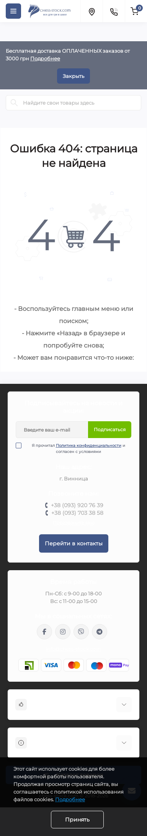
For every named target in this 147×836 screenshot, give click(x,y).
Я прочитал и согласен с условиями (75, 448)
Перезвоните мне (74, 523)
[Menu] (13, 11)
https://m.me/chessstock (44, 632)
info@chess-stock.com (73, 649)
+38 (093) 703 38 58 (77, 512)
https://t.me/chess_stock (99, 632)
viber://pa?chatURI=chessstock (81, 632)
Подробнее (45, 58)
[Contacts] (114, 11)
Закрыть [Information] (73, 76)
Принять (77, 819)
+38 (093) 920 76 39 (77, 505)
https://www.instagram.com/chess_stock (62, 632)
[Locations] (91, 11)
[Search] (14, 102)
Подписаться (110, 429)
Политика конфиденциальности (88, 445)
